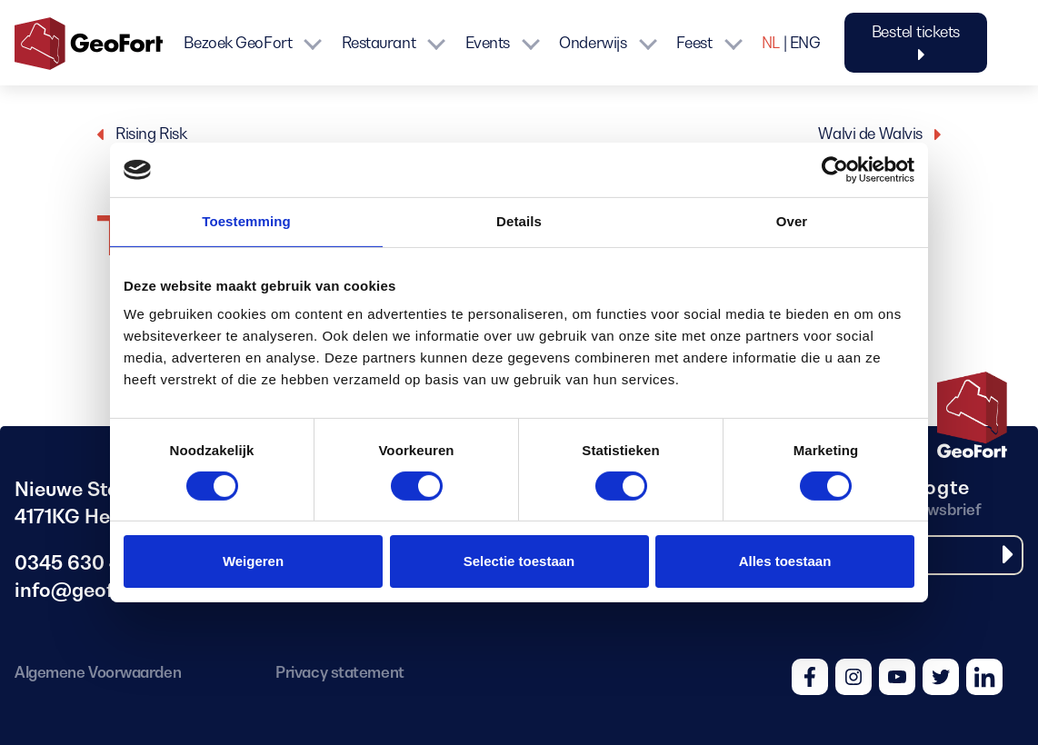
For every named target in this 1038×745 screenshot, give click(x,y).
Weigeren (253, 561)
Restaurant (379, 43)
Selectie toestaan (519, 561)
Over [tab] (792, 221)
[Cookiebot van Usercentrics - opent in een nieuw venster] (834, 170)
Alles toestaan (785, 561)
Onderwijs (592, 43)
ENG (805, 43)
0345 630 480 (80, 562)
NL (771, 43)
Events (487, 43)
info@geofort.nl (89, 590)
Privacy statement (339, 672)
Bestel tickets (916, 43)
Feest (694, 43)
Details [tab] (519, 221)
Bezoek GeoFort (238, 43)
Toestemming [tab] (246, 221)
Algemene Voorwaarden (98, 672)
